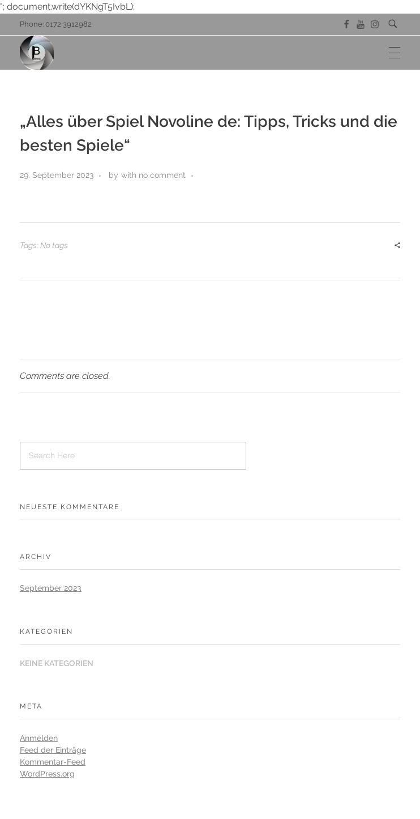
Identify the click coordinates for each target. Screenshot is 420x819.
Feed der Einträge (53, 749)
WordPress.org (47, 773)
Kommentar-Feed (52, 761)
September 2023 (51, 587)
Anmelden (39, 738)
